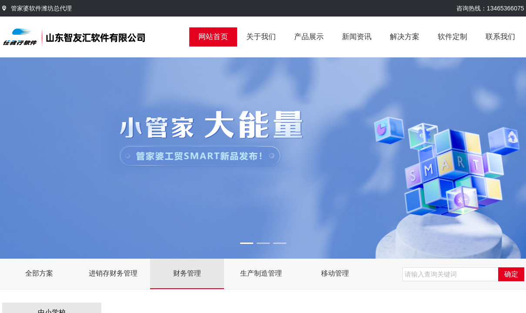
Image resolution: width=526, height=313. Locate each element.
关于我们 (261, 37)
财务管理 (187, 273)
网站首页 (213, 37)
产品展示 (309, 37)
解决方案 (404, 37)
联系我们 (500, 37)
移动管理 (335, 273)
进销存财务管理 (113, 273)
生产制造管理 (261, 273)
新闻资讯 (357, 37)
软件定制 (452, 37)
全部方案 (39, 273)
